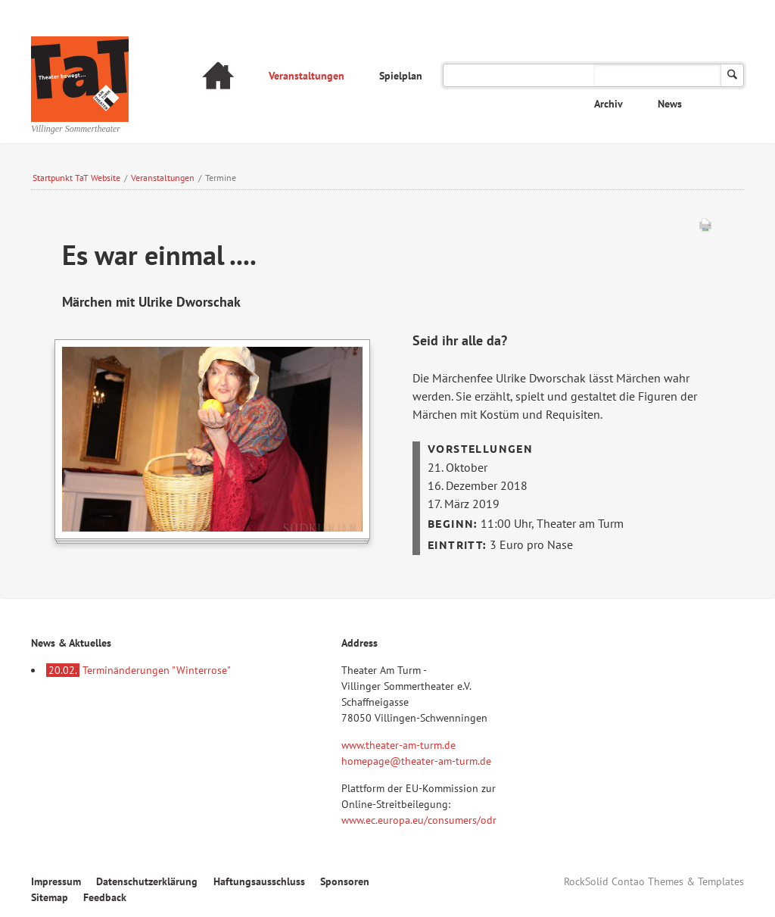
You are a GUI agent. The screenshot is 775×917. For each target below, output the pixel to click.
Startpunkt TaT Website (76, 177)
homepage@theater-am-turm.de (416, 761)
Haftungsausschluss (259, 881)
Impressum (56, 881)
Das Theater (601, 76)
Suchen (732, 75)
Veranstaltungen (306, 76)
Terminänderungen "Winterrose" (138, 670)
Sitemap (49, 897)
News (670, 104)
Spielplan (400, 76)
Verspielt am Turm (498, 76)
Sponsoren (344, 881)
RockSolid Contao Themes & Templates (654, 881)
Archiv (608, 104)
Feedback (104, 897)
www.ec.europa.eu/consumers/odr (418, 820)
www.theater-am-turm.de (398, 745)
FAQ (673, 76)
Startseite (218, 77)
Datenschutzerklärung (147, 881)
